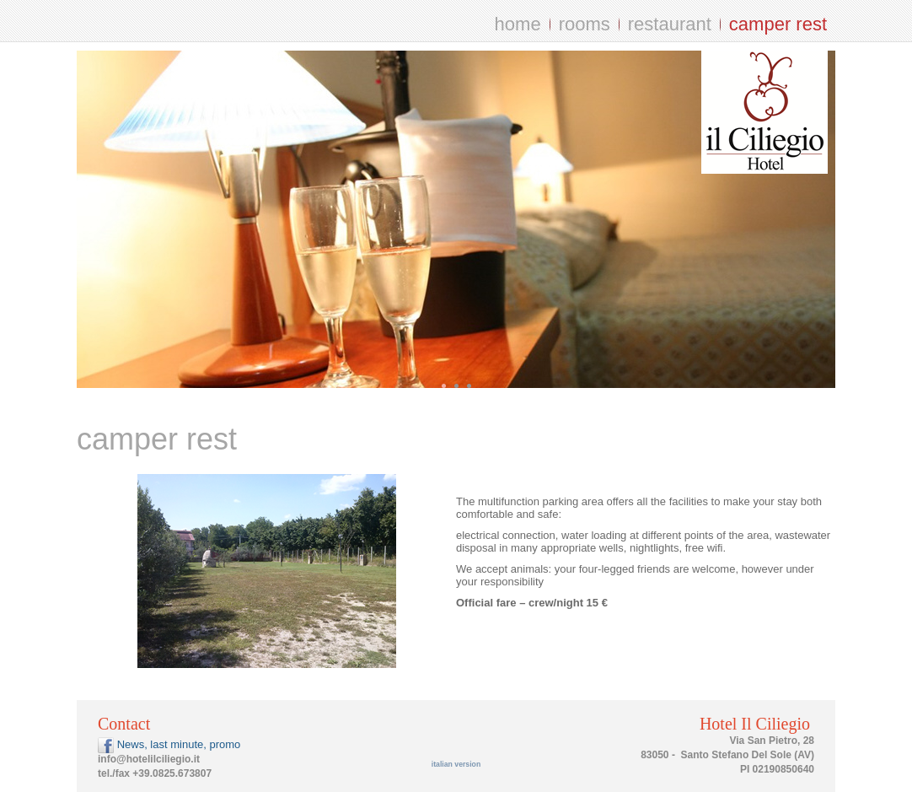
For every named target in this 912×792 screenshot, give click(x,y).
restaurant (669, 24)
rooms (584, 24)
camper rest (778, 24)
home (518, 24)
